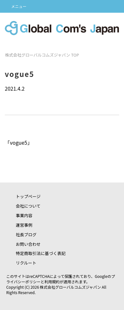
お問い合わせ (28, 244)
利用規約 (52, 281)
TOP (42, 55)
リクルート (26, 263)
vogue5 (18, 142)
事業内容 (24, 215)
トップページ (28, 196)
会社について (28, 206)
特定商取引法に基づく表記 (40, 253)
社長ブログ (26, 234)
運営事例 (24, 225)
